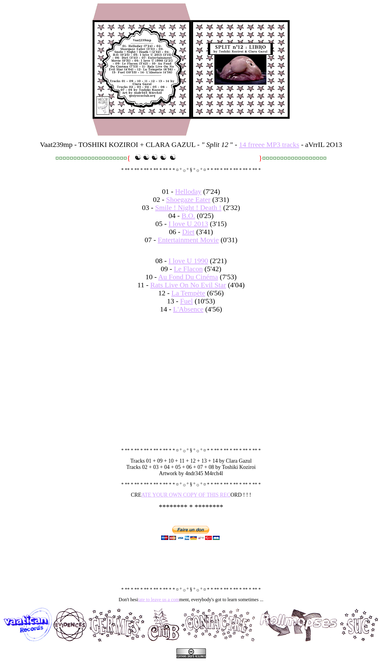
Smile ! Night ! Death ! (188, 207)
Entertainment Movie (188, 240)
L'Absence (188, 309)
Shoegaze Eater (188, 199)
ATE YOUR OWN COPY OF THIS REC (185, 495)
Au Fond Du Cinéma (188, 277)
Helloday (188, 191)
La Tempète (188, 293)
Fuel (186, 301)
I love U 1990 (188, 261)
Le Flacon (188, 269)
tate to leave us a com (158, 599)
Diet (188, 232)
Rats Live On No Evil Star (188, 285)
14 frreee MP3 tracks (269, 144)
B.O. (188, 216)
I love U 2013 (188, 224)
